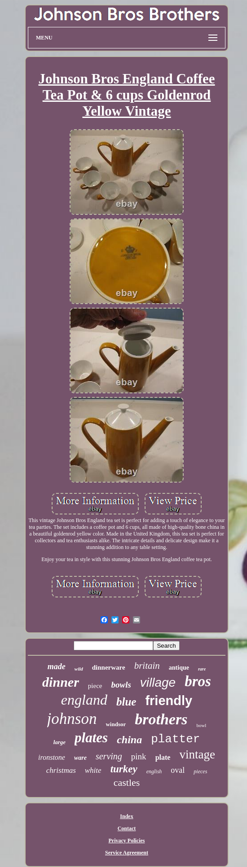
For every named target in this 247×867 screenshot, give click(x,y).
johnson (72, 719)
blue (126, 702)
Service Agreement (126, 853)
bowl (201, 725)
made (57, 666)
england (84, 700)
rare (202, 669)
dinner (60, 682)
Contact (127, 828)
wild (79, 668)
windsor (116, 724)
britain (147, 665)
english (154, 771)
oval (178, 770)
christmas (61, 770)
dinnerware (108, 667)
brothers (161, 719)
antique (179, 667)
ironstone (51, 757)
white (93, 770)
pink (138, 756)
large (59, 742)
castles (127, 782)
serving (109, 756)
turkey (123, 769)
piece (95, 685)
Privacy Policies (127, 840)
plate (163, 757)
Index (126, 816)
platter (175, 739)
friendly (168, 700)
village (158, 682)
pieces (200, 771)
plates (91, 737)
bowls (121, 684)
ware (80, 757)
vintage (197, 754)
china (129, 739)
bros (198, 681)
